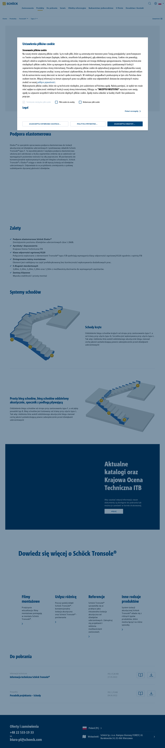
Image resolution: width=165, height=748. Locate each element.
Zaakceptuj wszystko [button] (125, 124)
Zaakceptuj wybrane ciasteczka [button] (45, 124)
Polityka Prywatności (88, 124)
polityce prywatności (46, 82)
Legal (25, 107)
